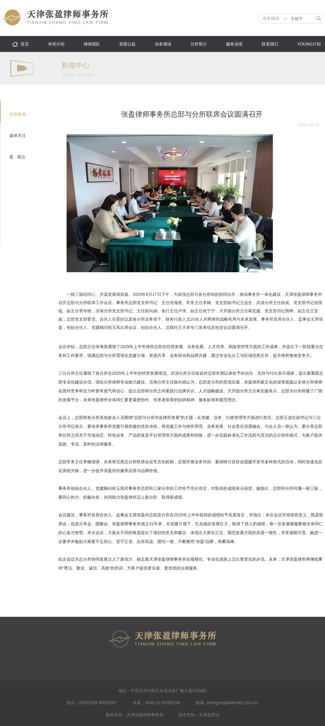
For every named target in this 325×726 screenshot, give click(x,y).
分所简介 (198, 44)
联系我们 (270, 44)
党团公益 (127, 44)
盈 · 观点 (17, 156)
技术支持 (186, 714)
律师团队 (92, 44)
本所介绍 (56, 44)
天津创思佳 (209, 714)
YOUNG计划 (309, 44)
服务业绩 (234, 44)
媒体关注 (17, 135)
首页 (25, 44)
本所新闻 (17, 114)
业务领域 (163, 44)
